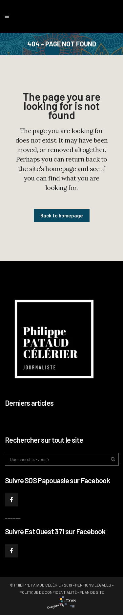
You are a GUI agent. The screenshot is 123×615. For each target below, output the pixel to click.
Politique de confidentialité (48, 592)
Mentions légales (93, 585)
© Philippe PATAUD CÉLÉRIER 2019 (41, 585)
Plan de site (92, 592)
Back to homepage (61, 215)
